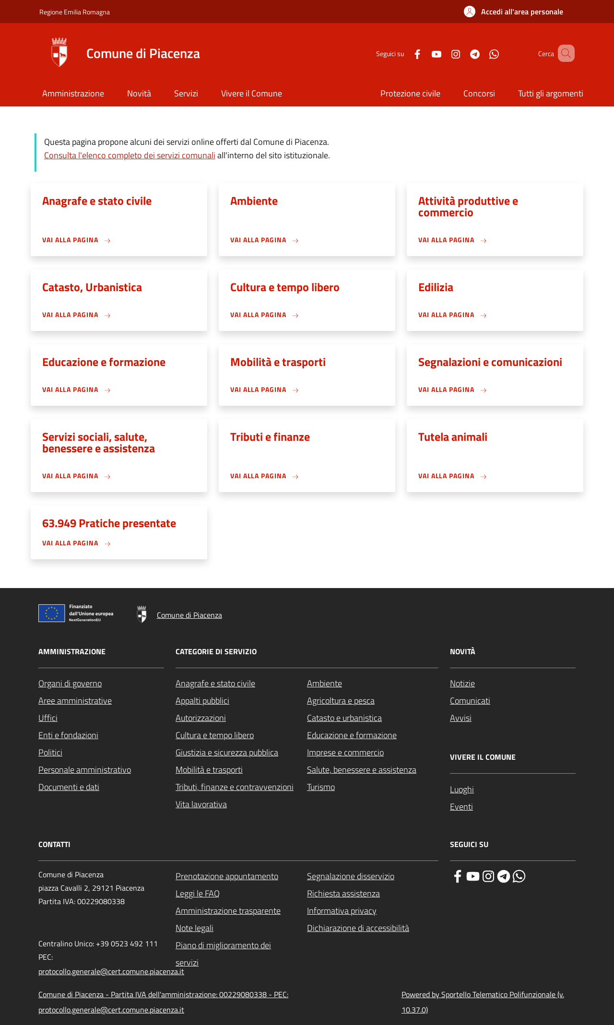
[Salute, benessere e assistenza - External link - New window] (372, 769)
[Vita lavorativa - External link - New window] (241, 804)
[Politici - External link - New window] (101, 752)
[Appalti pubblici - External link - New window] (241, 700)
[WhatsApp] (480, 53)
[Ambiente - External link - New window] (372, 683)
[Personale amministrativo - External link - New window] (101, 769)
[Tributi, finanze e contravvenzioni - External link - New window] (241, 787)
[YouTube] (422, 53)
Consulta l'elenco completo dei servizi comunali (129, 155)
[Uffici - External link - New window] (101, 718)
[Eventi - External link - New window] (513, 806)
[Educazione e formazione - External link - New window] (372, 735)
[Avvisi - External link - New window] (513, 718)
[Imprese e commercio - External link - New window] (372, 752)
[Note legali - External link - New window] (241, 928)
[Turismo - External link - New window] (372, 787)
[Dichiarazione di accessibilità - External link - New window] (372, 928)
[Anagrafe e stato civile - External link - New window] (241, 683)
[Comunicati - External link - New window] (513, 700)
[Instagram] (441, 53)
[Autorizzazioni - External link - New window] (241, 718)
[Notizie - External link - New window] (513, 683)
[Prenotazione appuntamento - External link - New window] (241, 876)
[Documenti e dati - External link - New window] (101, 787)
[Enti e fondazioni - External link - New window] (101, 735)
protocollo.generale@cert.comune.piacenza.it (111, 971)
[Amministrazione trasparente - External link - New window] (241, 910)
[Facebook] (403, 53)
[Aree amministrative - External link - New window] (101, 700)
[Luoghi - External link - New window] (513, 789)
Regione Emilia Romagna (74, 12)
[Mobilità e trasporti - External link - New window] (241, 769)
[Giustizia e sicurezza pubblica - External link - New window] (241, 752)
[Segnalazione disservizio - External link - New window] (372, 876)
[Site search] (563, 53)
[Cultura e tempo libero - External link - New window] (241, 735)
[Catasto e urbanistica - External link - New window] (372, 718)
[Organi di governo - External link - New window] (101, 683)
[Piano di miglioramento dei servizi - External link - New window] (241, 954)
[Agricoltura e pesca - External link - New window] (372, 700)
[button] (513, 11)
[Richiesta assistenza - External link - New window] (372, 893)
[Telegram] (461, 53)
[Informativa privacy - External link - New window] (372, 910)
